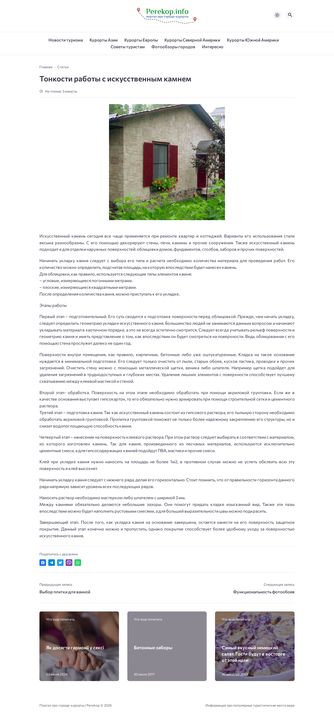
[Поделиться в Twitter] (60, 562)
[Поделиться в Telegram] (51, 562)
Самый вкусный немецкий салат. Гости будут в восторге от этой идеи (253, 653)
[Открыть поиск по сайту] (290, 15)
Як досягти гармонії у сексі (75, 647)
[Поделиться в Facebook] (42, 562)
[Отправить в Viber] (69, 562)
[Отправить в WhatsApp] (77, 562)
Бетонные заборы (153, 647)
